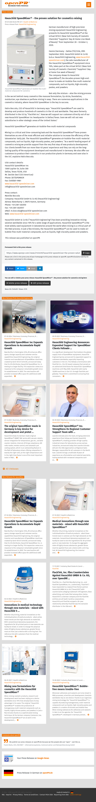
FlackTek (55, 569)
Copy (86, 253)
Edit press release (40, 283)
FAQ (3, 795)
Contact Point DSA (46, 795)
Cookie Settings (75, 795)
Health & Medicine (30, 22)
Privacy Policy (18, 795)
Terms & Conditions (31, 795)
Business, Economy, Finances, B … (25, 336)
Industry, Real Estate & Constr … (72, 566)
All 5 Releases (10, 469)
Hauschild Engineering (27, 24)
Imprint (9, 795)
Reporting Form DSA (61, 795)
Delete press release (16, 283)
